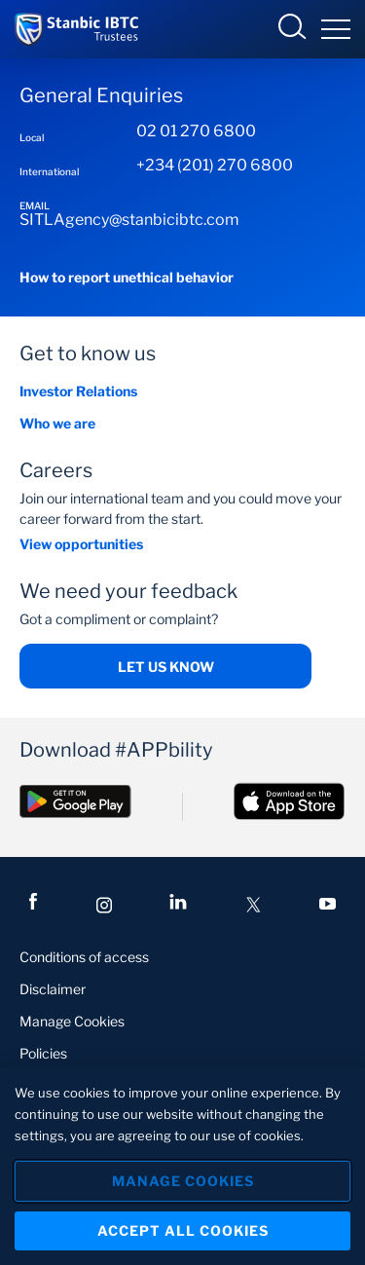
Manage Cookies (72, 1021)
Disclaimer (52, 989)
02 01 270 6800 (196, 131)
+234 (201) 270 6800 (214, 165)
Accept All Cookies (183, 1230)
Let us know (166, 666)
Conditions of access (84, 957)
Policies (43, 1053)
